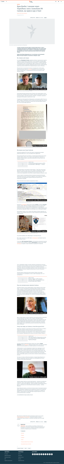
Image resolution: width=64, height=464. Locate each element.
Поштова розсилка (7, 457)
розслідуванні (24, 204)
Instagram (22, 437)
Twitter (22, 439)
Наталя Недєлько (24, 13)
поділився (26, 344)
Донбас (18, 4)
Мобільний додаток (8, 455)
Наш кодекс (20, 455)
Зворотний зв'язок (21, 460)
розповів (30, 69)
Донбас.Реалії (19, 13)
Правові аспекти (21, 457)
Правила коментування (8, 460)
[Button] (33, 17)
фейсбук (27, 417)
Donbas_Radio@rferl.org (21, 417)
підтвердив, (19, 243)
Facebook (22, 433)
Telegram (22, 435)
